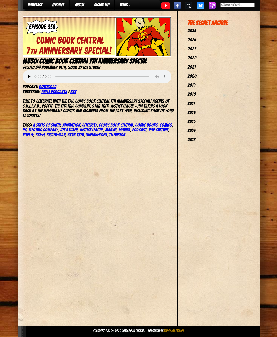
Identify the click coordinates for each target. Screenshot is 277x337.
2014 (191, 130)
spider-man (56, 134)
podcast (139, 129)
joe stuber (69, 129)
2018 (191, 94)
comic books (146, 125)
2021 (191, 66)
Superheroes (96, 134)
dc (25, 129)
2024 (191, 39)
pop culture (158, 129)
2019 (191, 85)
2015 (191, 121)
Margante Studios (174, 330)
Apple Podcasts (54, 91)
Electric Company (43, 129)
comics (166, 125)
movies (124, 129)
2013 (191, 139)
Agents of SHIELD (46, 125)
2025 (191, 30)
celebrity (89, 125)
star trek (75, 134)
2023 (191, 48)
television (117, 134)
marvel (111, 129)
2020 (191, 76)
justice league (91, 129)
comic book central (116, 125)
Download (47, 86)
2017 (191, 103)
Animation (71, 125)
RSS (73, 91)
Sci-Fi (40, 134)
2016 (191, 112)
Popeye (28, 134)
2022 (191, 57)
